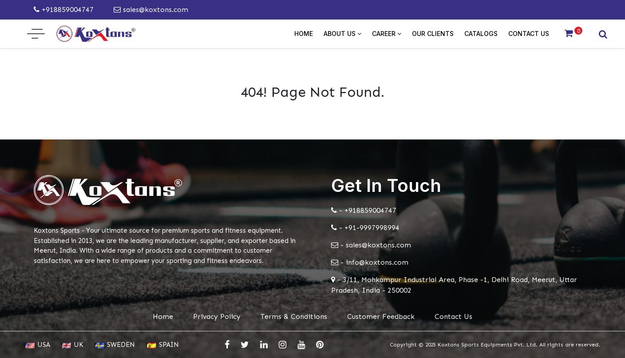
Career (386, 33)
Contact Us (528, 33)
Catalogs (481, 33)
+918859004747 (64, 9)
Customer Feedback (381, 316)
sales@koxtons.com (151, 9)
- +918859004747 (363, 210)
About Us (342, 33)
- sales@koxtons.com (371, 245)
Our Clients (433, 33)
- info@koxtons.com (369, 262)
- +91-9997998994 (365, 227)
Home (303, 33)
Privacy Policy (217, 316)
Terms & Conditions (294, 316)
